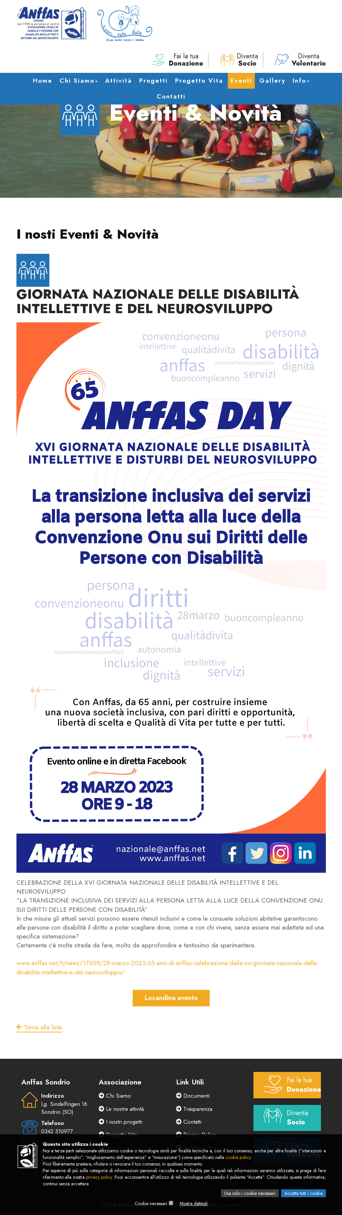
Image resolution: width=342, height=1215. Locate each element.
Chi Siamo (79, 80)
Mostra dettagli (194, 1203)
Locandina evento (171, 998)
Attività (118, 80)
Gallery (272, 80)
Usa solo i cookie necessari (250, 1193)
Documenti (193, 1096)
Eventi (241, 80)
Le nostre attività (121, 1109)
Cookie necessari (151, 1203)
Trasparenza (194, 1109)
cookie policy (237, 1157)
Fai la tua (177, 60)
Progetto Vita (199, 80)
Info (301, 80)
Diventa (239, 60)
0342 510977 (57, 1131)
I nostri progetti (120, 1122)
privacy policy (99, 1177)
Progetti (153, 80)
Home (42, 80)
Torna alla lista (39, 1027)
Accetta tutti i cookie (303, 1193)
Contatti (171, 96)
